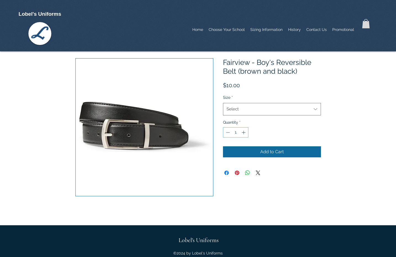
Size (228, 97)
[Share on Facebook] (226, 172)
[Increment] (244, 132)
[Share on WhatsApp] (247, 172)
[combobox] (272, 109)
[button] (366, 23)
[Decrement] (227, 132)
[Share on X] (258, 172)
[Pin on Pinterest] (237, 172)
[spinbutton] (236, 132)
